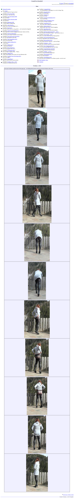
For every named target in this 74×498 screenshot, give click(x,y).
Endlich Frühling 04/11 (11, 42)
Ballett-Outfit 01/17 (47, 26)
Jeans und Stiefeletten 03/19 (49, 37)
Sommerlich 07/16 (47, 23)
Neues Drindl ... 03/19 (48, 34)
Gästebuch (41, 61)
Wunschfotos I (10, 59)
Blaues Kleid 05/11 (11, 47)
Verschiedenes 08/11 (11, 50)
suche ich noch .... (10, 25)
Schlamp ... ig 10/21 (47, 51)
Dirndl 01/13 (46, 14)
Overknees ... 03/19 (47, 43)
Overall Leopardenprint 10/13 (49, 17)
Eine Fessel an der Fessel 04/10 (13, 36)
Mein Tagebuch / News (43, 60)
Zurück (61, 3)
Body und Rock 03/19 (48, 40)
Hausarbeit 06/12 (47, 12)
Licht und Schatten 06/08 (12, 16)
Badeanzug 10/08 (10, 22)
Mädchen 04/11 (10, 44)
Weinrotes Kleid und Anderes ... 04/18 (51, 31)
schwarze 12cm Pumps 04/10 (12, 30)
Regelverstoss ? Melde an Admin (68, 494)
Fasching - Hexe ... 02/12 (12, 61)
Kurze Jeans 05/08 (10, 13)
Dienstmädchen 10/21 (48, 54)
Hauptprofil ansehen (6, 9)
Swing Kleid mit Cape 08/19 (49, 48)
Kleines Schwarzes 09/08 (12, 19)
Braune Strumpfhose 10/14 (49, 20)
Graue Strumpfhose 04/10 (12, 39)
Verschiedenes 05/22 (48, 57)
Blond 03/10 (9, 27)
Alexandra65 (71, 3)
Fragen (6, 10)
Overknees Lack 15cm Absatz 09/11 (14, 56)
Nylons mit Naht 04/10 (11, 33)
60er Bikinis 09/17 (47, 29)
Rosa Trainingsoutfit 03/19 (49, 45)
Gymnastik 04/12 (47, 9)
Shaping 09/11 (10, 53)
